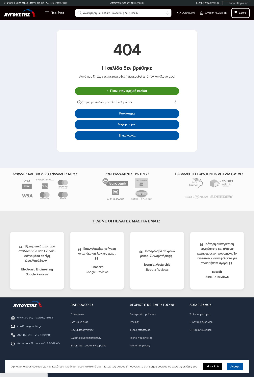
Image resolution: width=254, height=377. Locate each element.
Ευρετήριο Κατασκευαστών (87, 338)
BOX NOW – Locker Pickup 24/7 (90, 346)
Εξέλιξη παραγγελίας (207, 3)
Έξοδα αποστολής (141, 330)
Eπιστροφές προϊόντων (144, 314)
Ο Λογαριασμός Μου (203, 322)
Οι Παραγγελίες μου (202, 330)
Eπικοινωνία (77, 314)
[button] (213, 13)
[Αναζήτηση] (80, 13)
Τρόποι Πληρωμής (238, 3)
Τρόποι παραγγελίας (142, 338)
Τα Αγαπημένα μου (201, 314)
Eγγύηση (135, 322)
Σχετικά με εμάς (80, 322)
